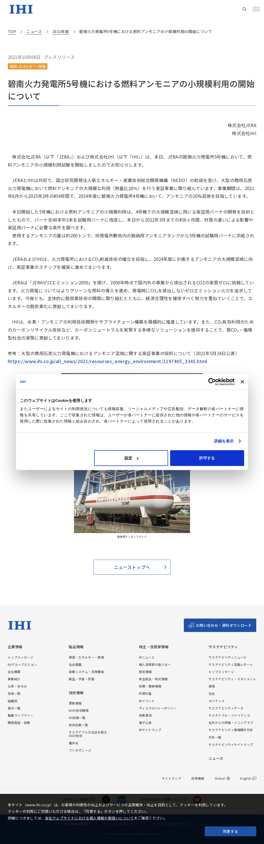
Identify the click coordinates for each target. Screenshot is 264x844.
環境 (212, 686)
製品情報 (76, 647)
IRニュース (146, 657)
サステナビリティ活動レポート (231, 664)
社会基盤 (75, 664)
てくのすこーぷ (80, 750)
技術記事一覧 (78, 724)
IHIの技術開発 (79, 710)
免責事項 (145, 715)
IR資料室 (145, 693)
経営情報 (145, 671)
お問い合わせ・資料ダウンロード (224, 625)
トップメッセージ (20, 657)
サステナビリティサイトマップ (231, 744)
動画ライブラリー (20, 715)
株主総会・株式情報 (153, 679)
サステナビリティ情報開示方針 (231, 729)
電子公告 (145, 722)
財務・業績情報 (150, 686)
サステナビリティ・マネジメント (232, 679)
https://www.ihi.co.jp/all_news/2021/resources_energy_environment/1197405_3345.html (108, 361)
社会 (212, 693)
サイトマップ (171, 778)
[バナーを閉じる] (242, 382)
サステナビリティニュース (227, 657)
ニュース (216, 758)
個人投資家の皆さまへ (155, 664)
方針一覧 (215, 737)
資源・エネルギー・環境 (86, 657)
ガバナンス (217, 700)
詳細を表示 (224, 441)
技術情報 (76, 693)
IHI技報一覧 (77, 717)
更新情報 (75, 703)
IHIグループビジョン (22, 664)
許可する (207, 458)
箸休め (73, 743)
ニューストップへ (132, 567)
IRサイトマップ (150, 729)
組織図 (12, 700)
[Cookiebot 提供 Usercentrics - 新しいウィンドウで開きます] (212, 382)
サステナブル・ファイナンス (229, 715)
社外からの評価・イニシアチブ (231, 722)
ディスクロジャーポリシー (158, 708)
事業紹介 (14, 679)
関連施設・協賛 (19, 722)
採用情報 (197, 778)
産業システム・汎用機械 (86, 671)
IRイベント (147, 700)
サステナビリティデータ (226, 708)
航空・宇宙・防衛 (81, 679)
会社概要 (14, 671)
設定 (131, 458)
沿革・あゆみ (17, 686)
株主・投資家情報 (154, 647)
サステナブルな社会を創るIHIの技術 (88, 733)
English (245, 778)
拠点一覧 (14, 708)
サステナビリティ (223, 647)
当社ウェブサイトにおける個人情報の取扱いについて (89, 817)
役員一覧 (14, 693)
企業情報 (15, 647)
